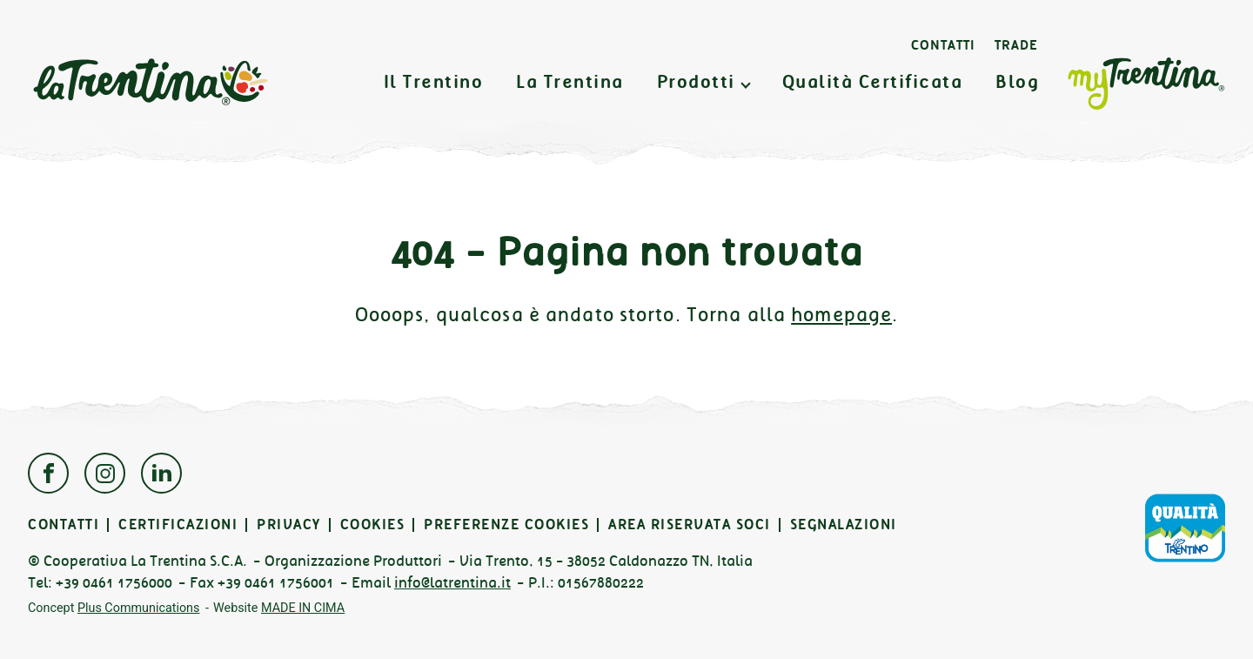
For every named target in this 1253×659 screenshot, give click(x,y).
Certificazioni (178, 525)
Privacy (289, 525)
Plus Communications (138, 608)
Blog (1017, 82)
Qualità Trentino (1185, 527)
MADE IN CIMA (303, 608)
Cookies (372, 525)
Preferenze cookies (506, 525)
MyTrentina (1146, 84)
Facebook (48, 473)
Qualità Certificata (872, 82)
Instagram (104, 473)
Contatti (943, 45)
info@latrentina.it (452, 583)
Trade (1016, 45)
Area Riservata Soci (689, 525)
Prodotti (696, 82)
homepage (841, 315)
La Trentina (149, 82)
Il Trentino (434, 82)
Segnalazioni (843, 525)
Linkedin (161, 473)
